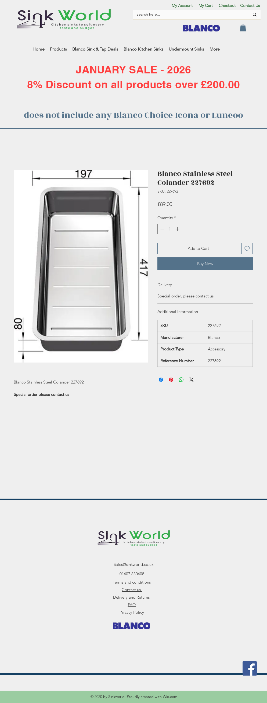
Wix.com (170, 696)
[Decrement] (161, 229)
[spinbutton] (169, 229)
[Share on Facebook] (161, 380)
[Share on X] (191, 380)
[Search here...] (188, 14)
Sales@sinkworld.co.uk (133, 564)
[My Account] (182, 5)
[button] (243, 27)
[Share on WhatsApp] (181, 380)
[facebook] (250, 668)
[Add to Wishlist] (247, 248)
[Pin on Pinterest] (171, 380)
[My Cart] (205, 5)
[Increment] (178, 229)
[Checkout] (227, 5)
